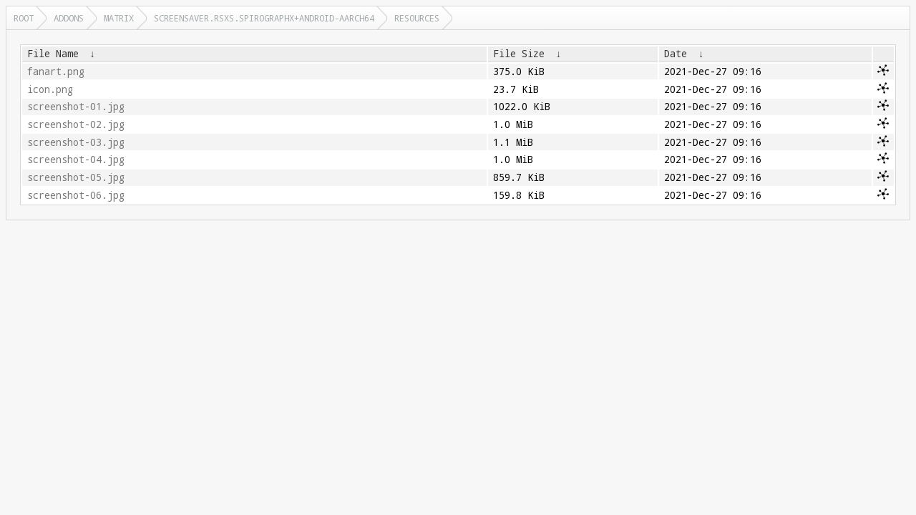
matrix (119, 18)
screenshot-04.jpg (76, 159)
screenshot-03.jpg (76, 142)
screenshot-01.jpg (76, 106)
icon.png (50, 89)
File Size (519, 53)
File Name (53, 53)
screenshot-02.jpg (76, 124)
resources (416, 18)
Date (675, 53)
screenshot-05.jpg (76, 177)
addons (69, 18)
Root (24, 18)
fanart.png (55, 71)
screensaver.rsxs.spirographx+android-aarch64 (264, 18)
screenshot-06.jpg (76, 195)
